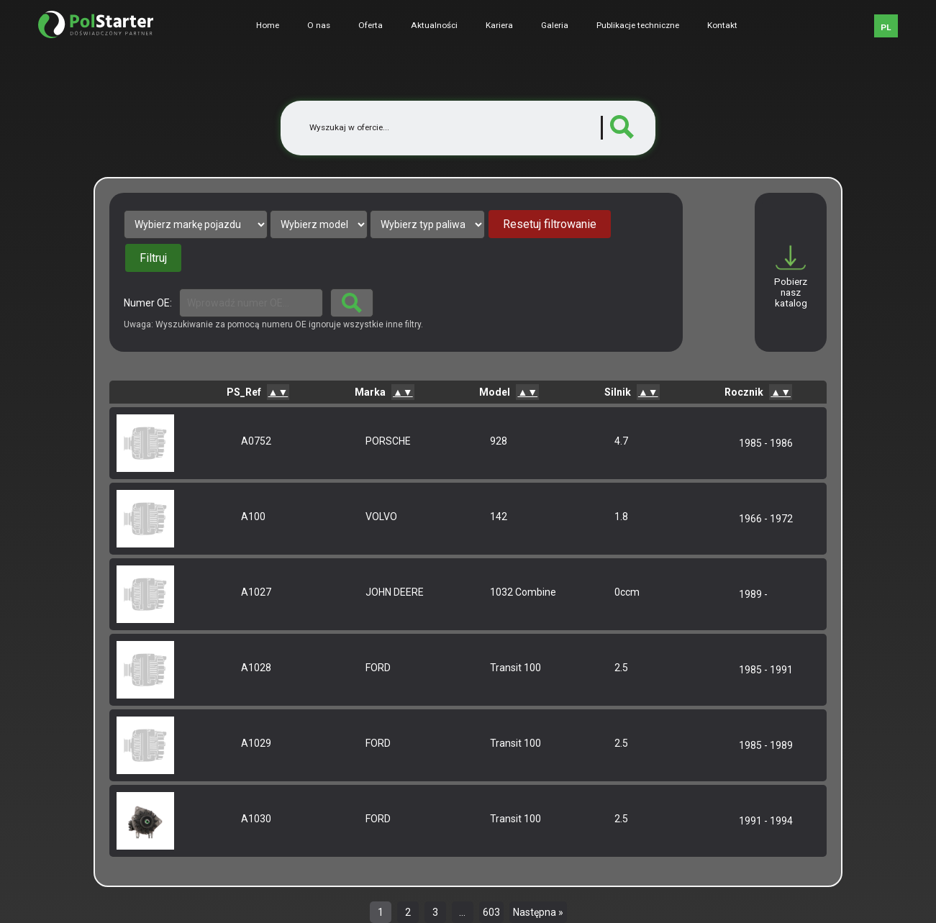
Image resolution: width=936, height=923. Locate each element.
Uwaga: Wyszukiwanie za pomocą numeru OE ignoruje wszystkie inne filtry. (273, 324)
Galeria (554, 25)
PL (886, 27)
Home (267, 25)
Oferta (370, 25)
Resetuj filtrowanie (549, 224)
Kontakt (722, 25)
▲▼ (278, 392)
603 (491, 912)
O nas (318, 25)
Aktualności (434, 25)
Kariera (499, 25)
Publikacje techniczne (637, 25)
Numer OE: (148, 303)
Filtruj (153, 258)
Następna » (538, 912)
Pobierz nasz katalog (790, 292)
